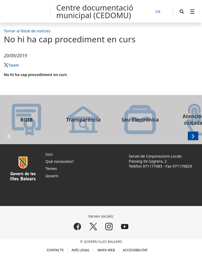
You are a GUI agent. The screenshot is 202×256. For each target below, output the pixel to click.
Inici (49, 154)
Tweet (13, 65)
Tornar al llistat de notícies (27, 30)
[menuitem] (192, 11)
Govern (52, 175)
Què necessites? (60, 161)
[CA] (161, 11)
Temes (51, 168)
